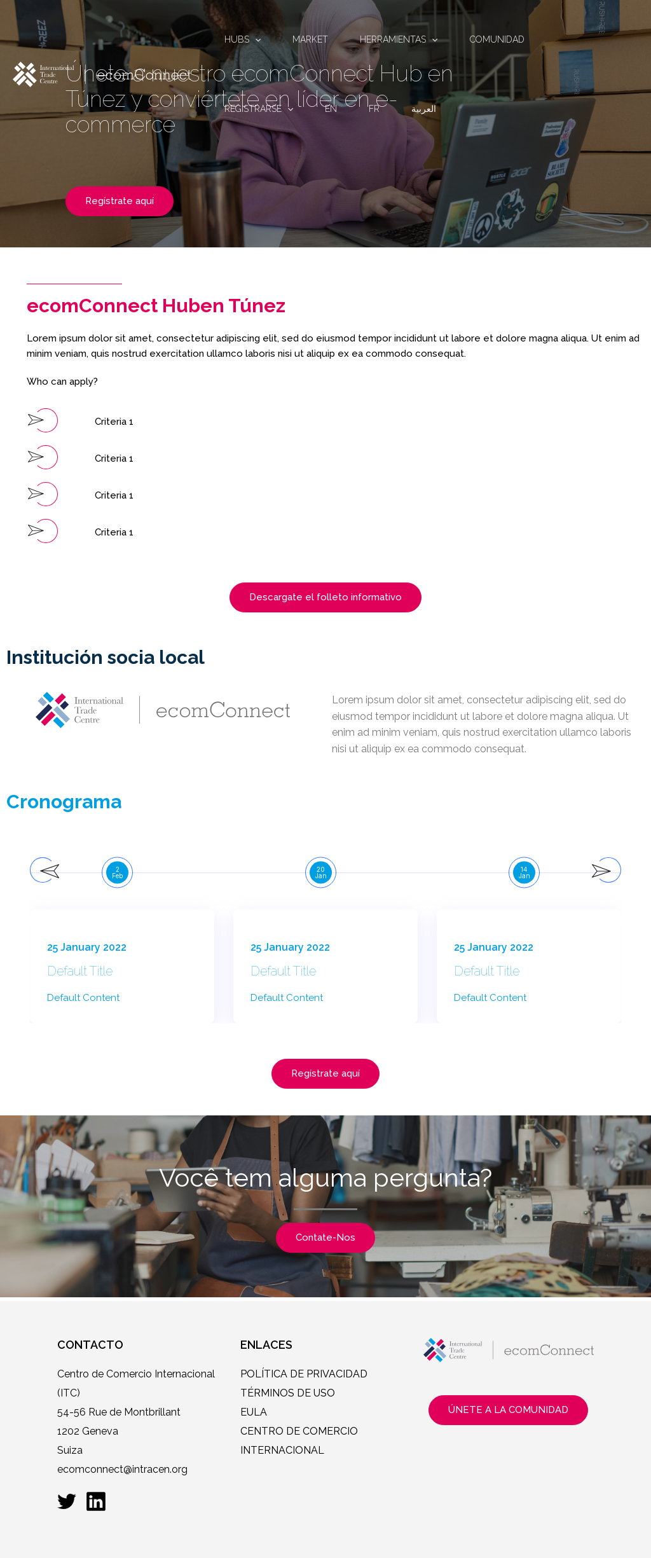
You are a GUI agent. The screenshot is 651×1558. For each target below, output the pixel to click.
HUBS (242, 40)
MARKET (310, 39)
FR (374, 109)
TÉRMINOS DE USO (287, 1393)
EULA (253, 1412)
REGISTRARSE (258, 109)
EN (331, 109)
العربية (423, 109)
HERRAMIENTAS (398, 40)
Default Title (81, 972)
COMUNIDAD (497, 39)
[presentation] (42, 870)
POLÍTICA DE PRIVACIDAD (303, 1374)
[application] (255, 40)
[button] (95, 420)
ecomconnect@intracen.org (122, 1469)
